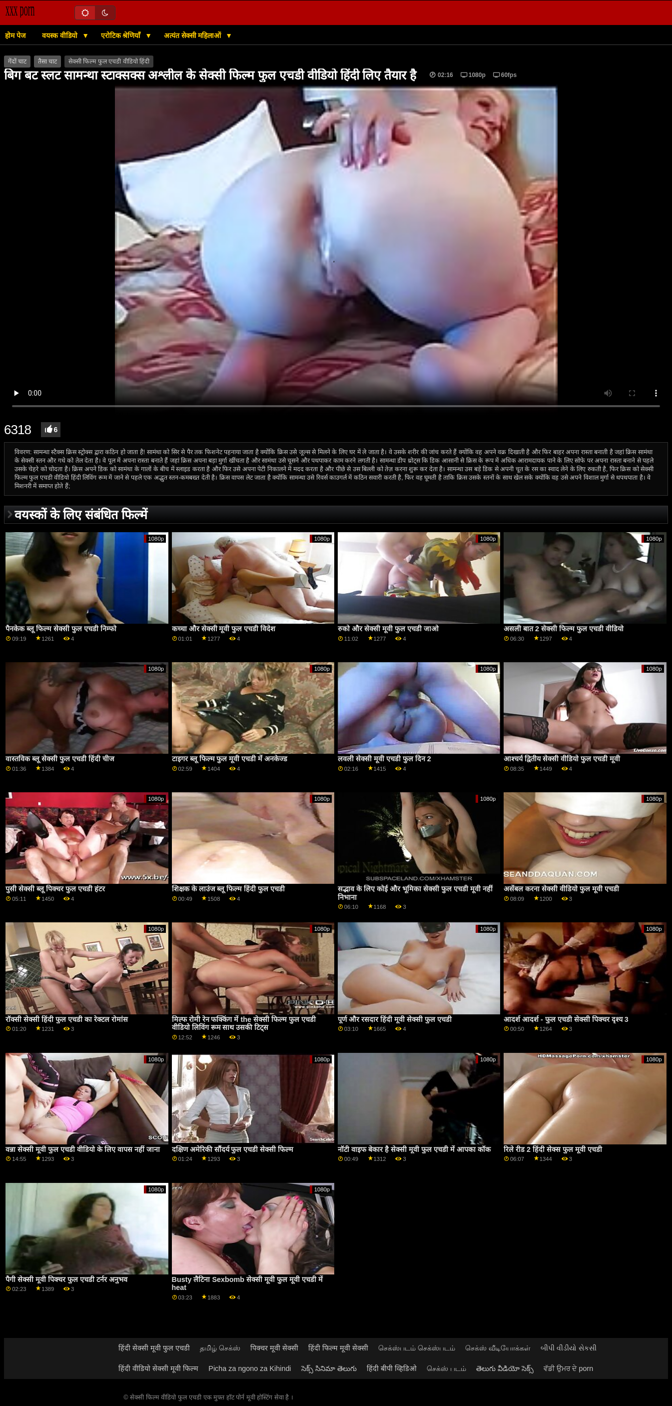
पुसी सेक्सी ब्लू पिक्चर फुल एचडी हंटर (55, 889)
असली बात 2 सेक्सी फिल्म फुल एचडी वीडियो (564, 629)
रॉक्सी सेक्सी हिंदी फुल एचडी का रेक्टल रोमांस (66, 1019)
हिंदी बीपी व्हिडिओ (392, 1368)
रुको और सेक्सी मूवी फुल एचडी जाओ (388, 629)
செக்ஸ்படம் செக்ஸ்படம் (416, 1348)
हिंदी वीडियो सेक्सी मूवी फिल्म (158, 1368)
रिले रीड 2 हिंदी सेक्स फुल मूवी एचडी (553, 1149)
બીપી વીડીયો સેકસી (569, 1348)
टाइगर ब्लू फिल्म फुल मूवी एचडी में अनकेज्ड (230, 759)
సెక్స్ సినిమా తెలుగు (329, 1368)
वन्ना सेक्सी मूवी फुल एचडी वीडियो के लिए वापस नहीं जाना (82, 1149)
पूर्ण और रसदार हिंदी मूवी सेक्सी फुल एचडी (395, 1019)
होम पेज (15, 36)
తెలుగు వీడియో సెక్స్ (505, 1368)
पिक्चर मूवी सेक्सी (274, 1348)
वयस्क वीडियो (60, 36)
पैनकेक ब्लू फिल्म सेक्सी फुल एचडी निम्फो (60, 629)
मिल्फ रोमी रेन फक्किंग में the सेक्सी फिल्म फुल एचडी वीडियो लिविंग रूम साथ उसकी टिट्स (244, 1023)
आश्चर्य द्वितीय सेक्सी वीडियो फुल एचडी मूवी (562, 759)
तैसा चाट (47, 61)
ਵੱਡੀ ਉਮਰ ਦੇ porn (569, 1368)
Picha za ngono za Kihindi (249, 1368)
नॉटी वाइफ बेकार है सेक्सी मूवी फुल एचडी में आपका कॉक (414, 1149)
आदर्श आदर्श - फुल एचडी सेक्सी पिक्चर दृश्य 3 (566, 1019)
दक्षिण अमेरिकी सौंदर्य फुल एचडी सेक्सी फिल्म (233, 1149)
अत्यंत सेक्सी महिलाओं (193, 36)
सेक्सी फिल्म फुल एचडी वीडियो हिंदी (108, 61)
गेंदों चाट (17, 61)
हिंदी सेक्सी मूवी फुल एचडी (154, 1348)
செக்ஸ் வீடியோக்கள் (498, 1348)
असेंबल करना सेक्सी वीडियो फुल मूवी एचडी (561, 889)
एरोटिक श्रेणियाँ (122, 36)
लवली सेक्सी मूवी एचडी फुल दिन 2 (384, 759)
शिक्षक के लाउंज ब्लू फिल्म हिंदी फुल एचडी (228, 889)
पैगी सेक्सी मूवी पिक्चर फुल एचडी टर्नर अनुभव (66, 1279)
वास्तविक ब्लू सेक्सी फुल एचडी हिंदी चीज (59, 759)
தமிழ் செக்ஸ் (220, 1348)
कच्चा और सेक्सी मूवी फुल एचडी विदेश (224, 629)
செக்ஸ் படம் (446, 1368)
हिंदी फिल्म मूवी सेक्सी (338, 1348)
